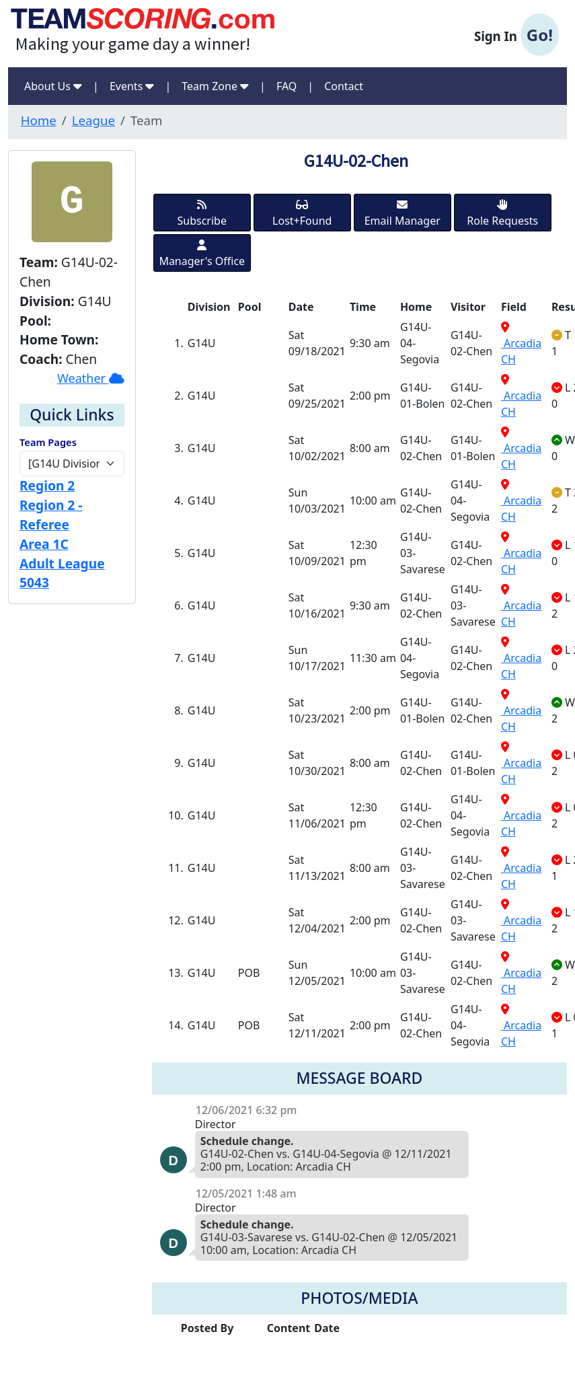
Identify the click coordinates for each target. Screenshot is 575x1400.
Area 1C (44, 544)
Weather (90, 378)
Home (38, 120)
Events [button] (132, 86)
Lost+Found (302, 213)
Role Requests (502, 213)
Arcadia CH (521, 344)
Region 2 (47, 485)
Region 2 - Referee (51, 514)
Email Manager (402, 213)
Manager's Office (202, 254)
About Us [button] (53, 86)
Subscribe (202, 213)
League (93, 120)
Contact (343, 86)
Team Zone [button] (215, 86)
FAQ (286, 86)
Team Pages (48, 442)
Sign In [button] (516, 35)
